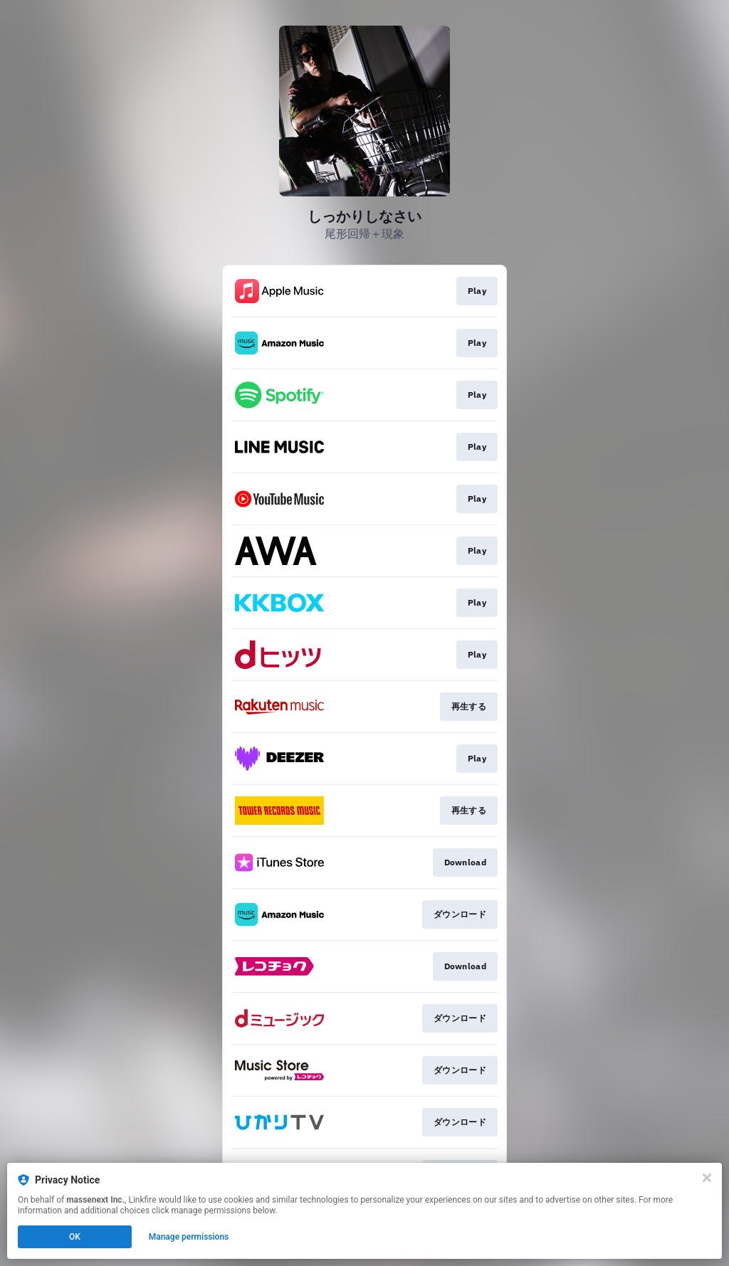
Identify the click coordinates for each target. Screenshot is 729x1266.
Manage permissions (189, 1237)
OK (74, 1237)
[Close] (707, 1177)
